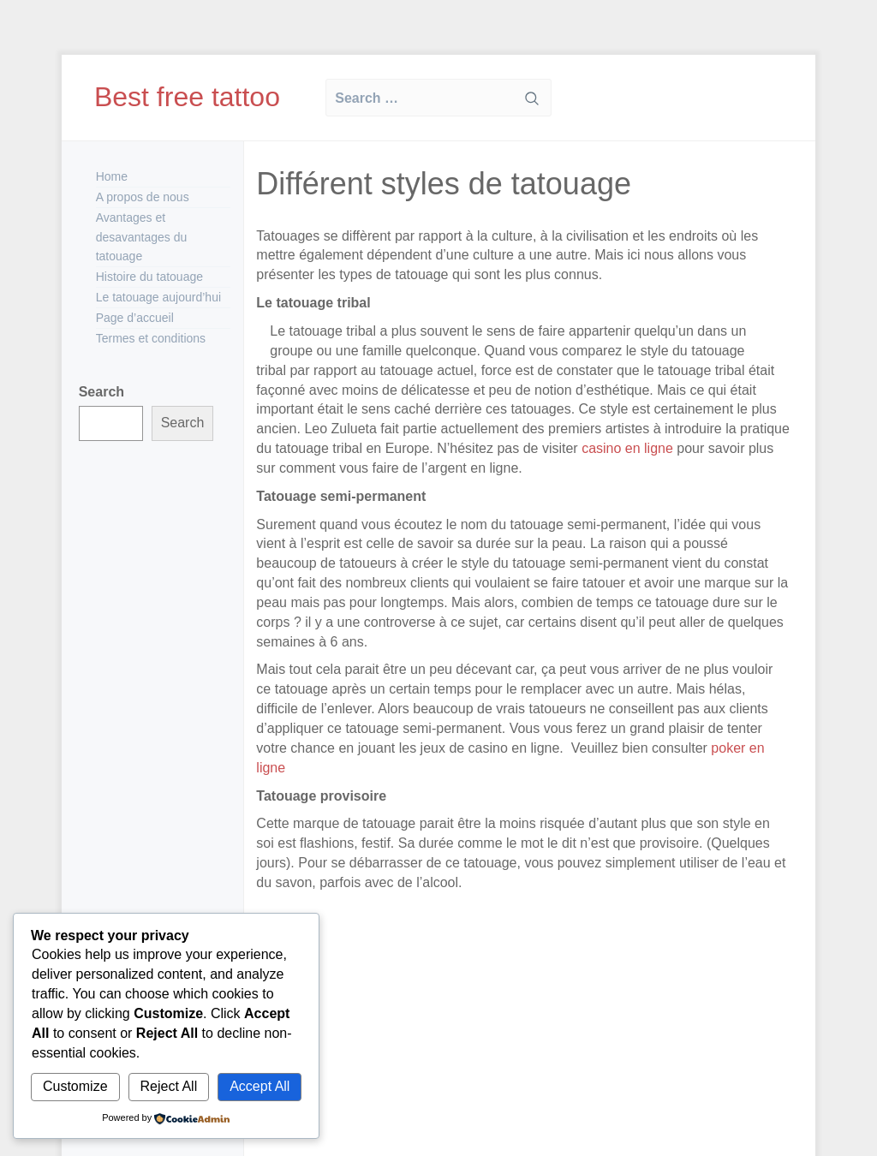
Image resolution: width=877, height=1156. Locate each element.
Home (112, 176)
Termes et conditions (151, 338)
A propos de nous (142, 197)
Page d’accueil (135, 318)
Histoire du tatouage (149, 276)
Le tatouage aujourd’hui (158, 297)
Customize (75, 1086)
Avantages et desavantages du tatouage (142, 237)
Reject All (169, 1086)
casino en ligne (627, 448)
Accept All (259, 1086)
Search (101, 391)
